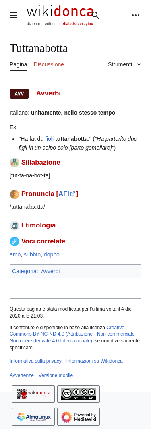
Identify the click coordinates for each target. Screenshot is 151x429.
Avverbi (50, 271)
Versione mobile (56, 375)
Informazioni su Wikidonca (94, 361)
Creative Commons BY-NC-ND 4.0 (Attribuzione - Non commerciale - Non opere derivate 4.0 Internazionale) (74, 334)
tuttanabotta (71, 139)
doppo (52, 254)
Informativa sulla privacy (36, 361)
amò (15, 254)
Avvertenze (22, 375)
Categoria (24, 271)
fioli (49, 139)
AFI (63, 194)
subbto (32, 254)
